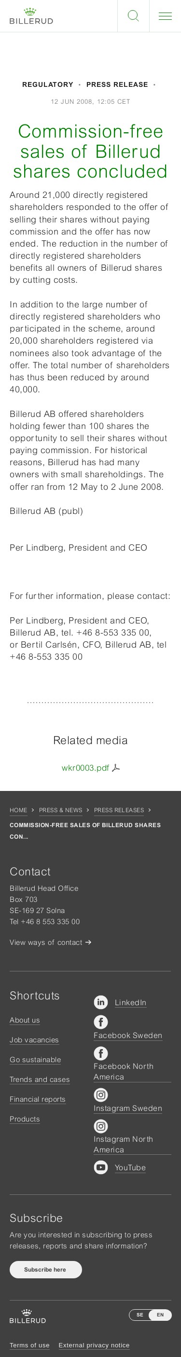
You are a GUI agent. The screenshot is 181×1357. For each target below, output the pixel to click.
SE (140, 1314)
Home (19, 810)
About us (25, 1020)
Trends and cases (40, 1079)
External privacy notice (94, 1345)
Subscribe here (46, 1269)
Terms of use (30, 1345)
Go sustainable (35, 1059)
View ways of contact (46, 942)
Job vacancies (34, 1040)
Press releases (119, 810)
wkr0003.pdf (86, 768)
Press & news (61, 810)
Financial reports (38, 1099)
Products (25, 1119)
